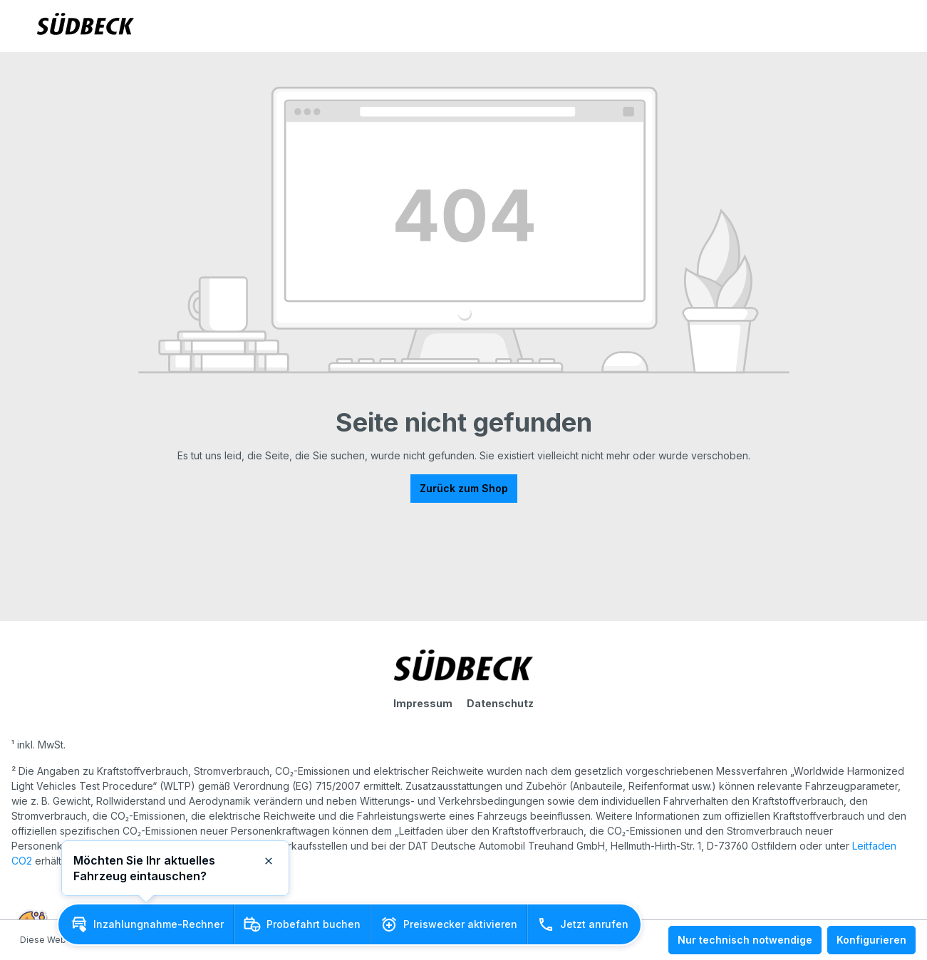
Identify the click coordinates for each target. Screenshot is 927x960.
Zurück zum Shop (464, 488)
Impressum (422, 703)
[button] (145, 924)
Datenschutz (500, 703)
